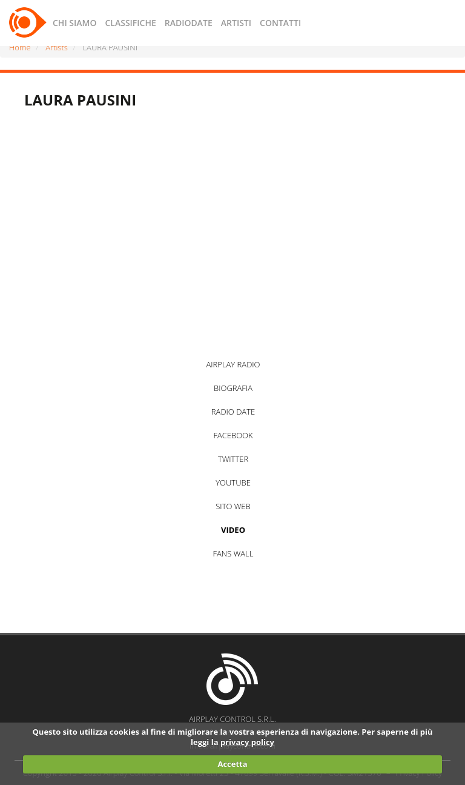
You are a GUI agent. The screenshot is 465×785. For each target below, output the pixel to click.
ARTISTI (236, 22)
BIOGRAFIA (233, 387)
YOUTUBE (233, 482)
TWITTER (233, 458)
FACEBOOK (232, 435)
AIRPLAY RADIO (233, 364)
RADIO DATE (233, 411)
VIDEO (233, 529)
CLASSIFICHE (130, 22)
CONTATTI (280, 22)
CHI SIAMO (74, 22)
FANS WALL (233, 553)
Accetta (232, 763)
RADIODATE (189, 22)
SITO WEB (233, 506)
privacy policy (247, 742)
